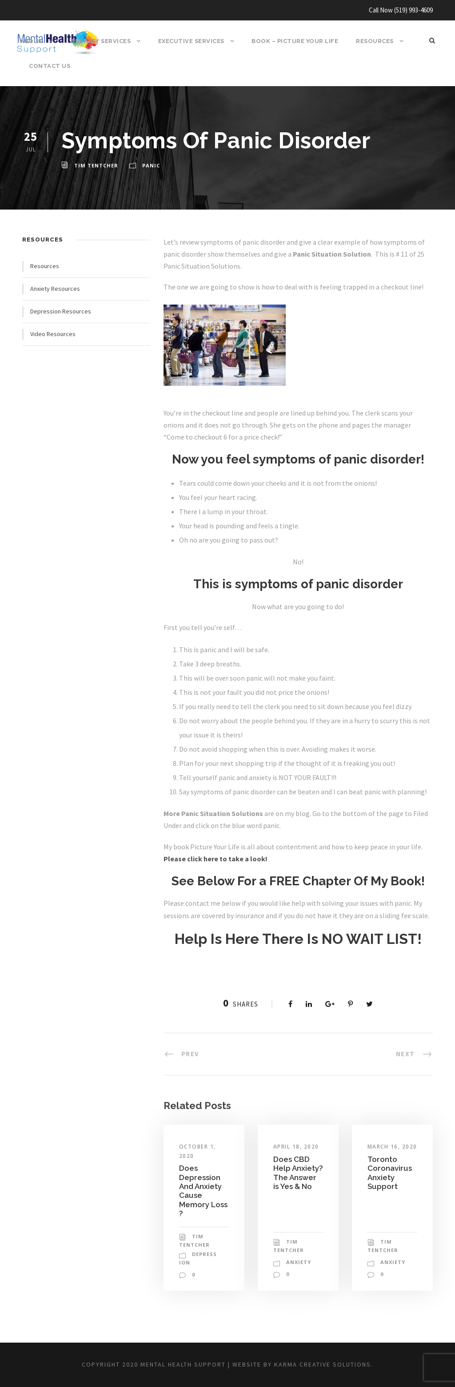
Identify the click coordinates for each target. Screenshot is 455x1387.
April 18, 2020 (297, 1185)
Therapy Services (100, 41)
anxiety (298, 1301)
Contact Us (48, 66)
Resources (376, 41)
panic (148, 165)
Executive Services (192, 41)
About (31, 41)
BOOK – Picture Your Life (296, 41)
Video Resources (53, 333)
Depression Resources (61, 311)
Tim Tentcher (95, 165)
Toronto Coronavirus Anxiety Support (389, 1219)
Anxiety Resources (56, 288)
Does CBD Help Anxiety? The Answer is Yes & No (297, 1215)
